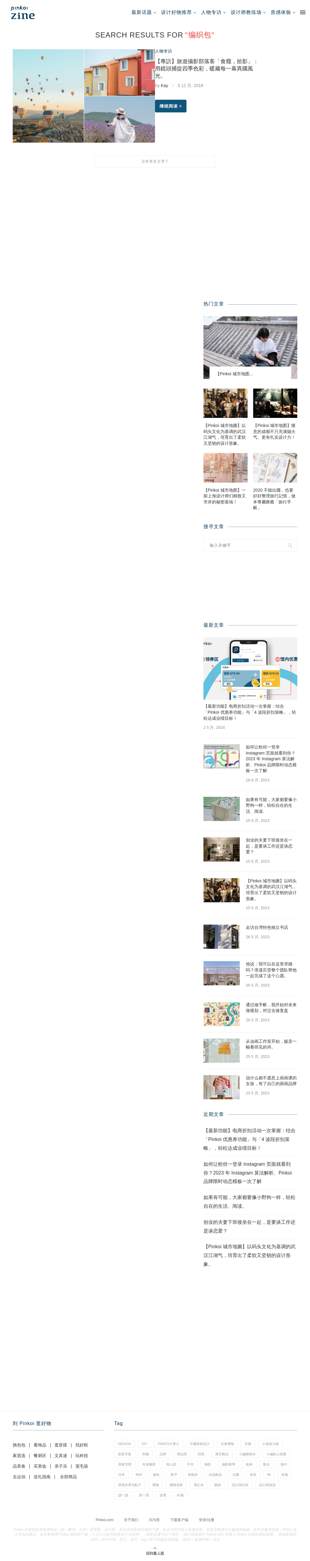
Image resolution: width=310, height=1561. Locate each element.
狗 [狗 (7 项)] (269, 1474)
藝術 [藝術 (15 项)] (217, 1485)
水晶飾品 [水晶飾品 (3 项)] (215, 1474)
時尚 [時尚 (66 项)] (139, 1474)
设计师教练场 (246, 12)
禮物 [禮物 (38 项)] (155, 1485)
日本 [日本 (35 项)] (121, 1474)
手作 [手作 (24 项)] (190, 1464)
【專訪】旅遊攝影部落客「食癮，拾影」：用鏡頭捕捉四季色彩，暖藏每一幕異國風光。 (207, 68)
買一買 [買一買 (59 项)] (144, 1495)
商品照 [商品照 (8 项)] (182, 1454)
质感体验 (281, 12)
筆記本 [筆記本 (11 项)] (199, 1485)
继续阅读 (171, 106)
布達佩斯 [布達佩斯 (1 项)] (149, 1464)
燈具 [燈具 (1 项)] (253, 1474)
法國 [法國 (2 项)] (235, 1474)
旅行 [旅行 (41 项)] (284, 1464)
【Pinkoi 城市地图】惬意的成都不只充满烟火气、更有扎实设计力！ (274, 431)
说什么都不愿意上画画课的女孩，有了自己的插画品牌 (271, 1080)
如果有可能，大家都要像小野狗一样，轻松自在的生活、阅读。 (271, 805)
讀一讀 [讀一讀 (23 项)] (123, 1495)
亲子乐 (60, 1466)
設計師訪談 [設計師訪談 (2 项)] (240, 1485)
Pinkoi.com (105, 1520)
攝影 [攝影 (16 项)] (207, 1464)
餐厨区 (40, 1455)
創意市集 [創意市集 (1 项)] (124, 1454)
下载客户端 (179, 1520)
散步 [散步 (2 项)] (266, 1464)
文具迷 (60, 1455)
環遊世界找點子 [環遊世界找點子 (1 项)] (129, 1485)
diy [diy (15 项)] (144, 1444)
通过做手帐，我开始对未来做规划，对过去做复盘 (271, 1007)
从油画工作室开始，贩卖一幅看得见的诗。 (271, 1044)
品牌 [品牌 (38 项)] (163, 1454)
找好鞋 (81, 1445)
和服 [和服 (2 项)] (145, 1454)
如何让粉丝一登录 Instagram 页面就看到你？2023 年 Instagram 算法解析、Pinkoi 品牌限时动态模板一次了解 (271, 759)
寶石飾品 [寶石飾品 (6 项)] (222, 1454)
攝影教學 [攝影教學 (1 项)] (228, 1464)
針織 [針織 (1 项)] (180, 1495)
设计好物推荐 (176, 12)
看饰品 (40, 1445)
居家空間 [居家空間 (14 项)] (124, 1464)
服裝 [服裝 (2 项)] (156, 1474)
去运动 (19, 1476)
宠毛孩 (81, 1466)
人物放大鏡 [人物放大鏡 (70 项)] (270, 1444)
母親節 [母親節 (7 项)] (193, 1474)
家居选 (19, 1455)
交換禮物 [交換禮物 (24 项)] (227, 1444)
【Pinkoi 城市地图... (234, 373)
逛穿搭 (60, 1445)
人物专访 (211, 12)
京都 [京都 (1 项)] (248, 1444)
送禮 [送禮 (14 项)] (163, 1495)
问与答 (154, 1520)
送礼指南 (42, 1476)
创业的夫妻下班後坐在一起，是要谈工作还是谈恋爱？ (269, 846)
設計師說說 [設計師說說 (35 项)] (267, 1485)
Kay (164, 85)
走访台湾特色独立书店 (267, 927)
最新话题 (141, 12)
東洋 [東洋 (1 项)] (173, 1474)
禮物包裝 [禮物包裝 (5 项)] (176, 1485)
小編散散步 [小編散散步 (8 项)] (247, 1454)
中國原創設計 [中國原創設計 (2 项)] (200, 1444)
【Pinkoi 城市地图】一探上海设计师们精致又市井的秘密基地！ (224, 496)
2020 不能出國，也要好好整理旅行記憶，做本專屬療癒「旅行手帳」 (274, 499)
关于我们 (131, 1520)
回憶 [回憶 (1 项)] (201, 1454)
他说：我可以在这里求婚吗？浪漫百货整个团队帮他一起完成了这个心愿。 (271, 969)
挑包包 (19, 1445)
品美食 (19, 1466)
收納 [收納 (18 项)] (249, 1464)
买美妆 (40, 1466)
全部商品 (68, 1476)
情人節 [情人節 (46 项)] (171, 1464)
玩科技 (81, 1455)
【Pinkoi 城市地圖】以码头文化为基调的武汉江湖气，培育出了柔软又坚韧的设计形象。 (224, 434)
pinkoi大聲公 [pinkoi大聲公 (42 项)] (168, 1444)
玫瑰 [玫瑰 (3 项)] (284, 1474)
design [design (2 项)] (124, 1444)
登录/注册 (206, 1520)
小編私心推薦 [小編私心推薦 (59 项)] (276, 1454)
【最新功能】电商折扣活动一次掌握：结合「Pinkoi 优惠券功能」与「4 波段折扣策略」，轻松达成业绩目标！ (249, 712)
